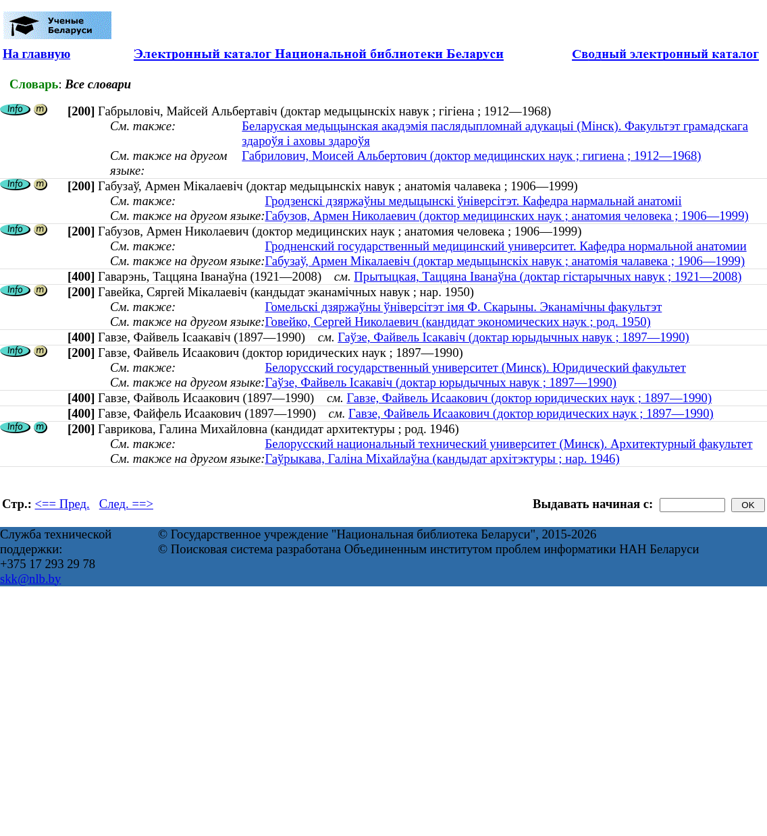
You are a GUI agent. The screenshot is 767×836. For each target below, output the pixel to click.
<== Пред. (62, 504)
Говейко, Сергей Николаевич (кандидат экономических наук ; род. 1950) (457, 321)
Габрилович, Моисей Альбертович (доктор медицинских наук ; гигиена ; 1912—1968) (471, 155)
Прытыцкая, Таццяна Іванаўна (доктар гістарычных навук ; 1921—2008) (547, 276)
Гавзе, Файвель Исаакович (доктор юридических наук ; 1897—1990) (529, 398)
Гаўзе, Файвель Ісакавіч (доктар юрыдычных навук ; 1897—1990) (513, 337)
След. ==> (126, 504)
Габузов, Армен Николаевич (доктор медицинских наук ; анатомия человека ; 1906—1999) (506, 215)
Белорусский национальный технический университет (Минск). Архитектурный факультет (508, 444)
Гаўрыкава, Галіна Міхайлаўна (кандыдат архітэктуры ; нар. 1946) (442, 458)
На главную (36, 54)
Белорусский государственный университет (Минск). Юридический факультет (475, 367)
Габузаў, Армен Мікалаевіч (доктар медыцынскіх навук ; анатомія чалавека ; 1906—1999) (505, 261)
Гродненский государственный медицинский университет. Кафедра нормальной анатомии (505, 246)
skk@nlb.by (30, 579)
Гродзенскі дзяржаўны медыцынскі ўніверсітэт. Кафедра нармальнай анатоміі (473, 201)
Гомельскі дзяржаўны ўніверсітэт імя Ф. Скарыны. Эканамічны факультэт (463, 307)
